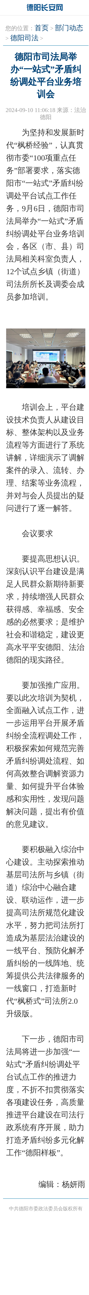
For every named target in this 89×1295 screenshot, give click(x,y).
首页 (42, 28)
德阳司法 (24, 38)
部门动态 (69, 28)
